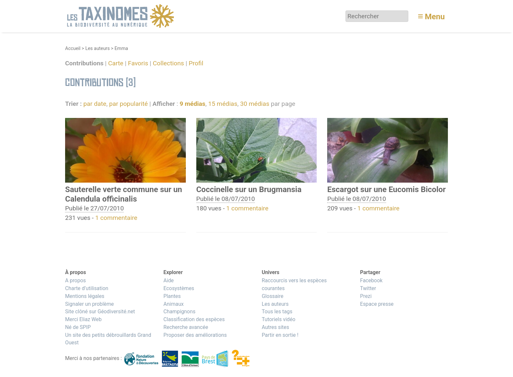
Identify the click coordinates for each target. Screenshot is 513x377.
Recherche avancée (185, 327)
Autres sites (275, 327)
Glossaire (272, 296)
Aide (168, 280)
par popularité (128, 103)
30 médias (254, 103)
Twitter (368, 288)
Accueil (72, 48)
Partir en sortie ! (280, 335)
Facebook (371, 280)
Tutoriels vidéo (278, 319)
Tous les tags (277, 311)
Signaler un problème (89, 304)
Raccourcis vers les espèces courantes (294, 284)
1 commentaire (116, 217)
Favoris (138, 63)
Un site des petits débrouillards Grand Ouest (108, 339)
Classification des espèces (193, 319)
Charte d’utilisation (86, 288)
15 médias (222, 103)
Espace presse (377, 304)
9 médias (192, 103)
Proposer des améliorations (195, 335)
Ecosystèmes (178, 288)
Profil (196, 63)
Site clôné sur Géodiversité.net (100, 311)
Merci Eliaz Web (83, 319)
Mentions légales (84, 296)
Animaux (173, 304)
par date (94, 103)
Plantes (172, 296)
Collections (168, 63)
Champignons (179, 311)
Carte (115, 63)
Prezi (365, 296)
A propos (75, 280)
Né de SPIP (78, 327)
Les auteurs (97, 48)
